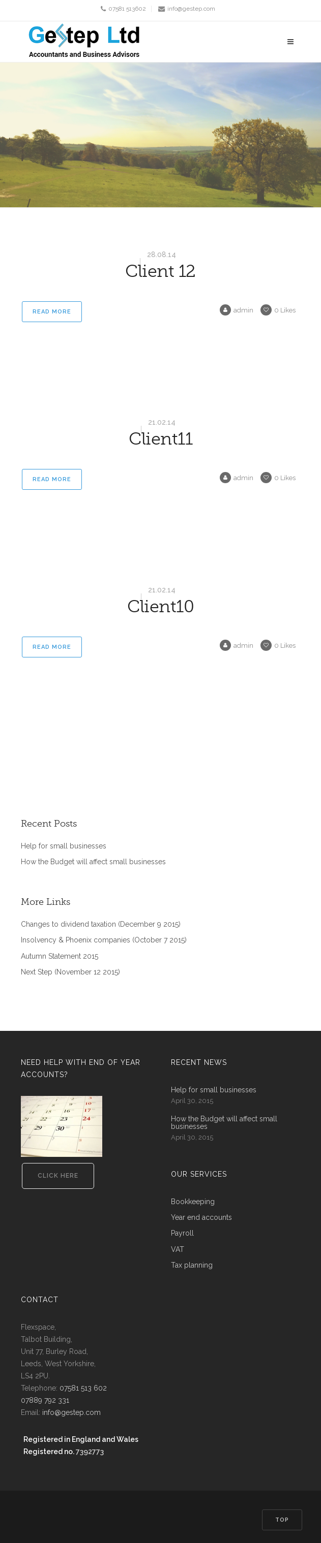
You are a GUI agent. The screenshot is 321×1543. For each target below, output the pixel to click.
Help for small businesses (63, 846)
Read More (52, 311)
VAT (177, 1249)
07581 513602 (127, 8)
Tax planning (192, 1265)
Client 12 (160, 271)
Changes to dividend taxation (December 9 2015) (101, 924)
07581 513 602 (83, 1388)
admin (236, 310)
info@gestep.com (191, 8)
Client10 (160, 606)
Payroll (182, 1233)
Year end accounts (201, 1217)
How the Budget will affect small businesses (93, 862)
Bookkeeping (193, 1202)
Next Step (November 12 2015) (70, 972)
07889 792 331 (45, 1400)
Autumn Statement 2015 (59, 956)
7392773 (90, 1451)
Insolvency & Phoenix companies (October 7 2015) (104, 940)
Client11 (160, 439)
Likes (278, 310)
